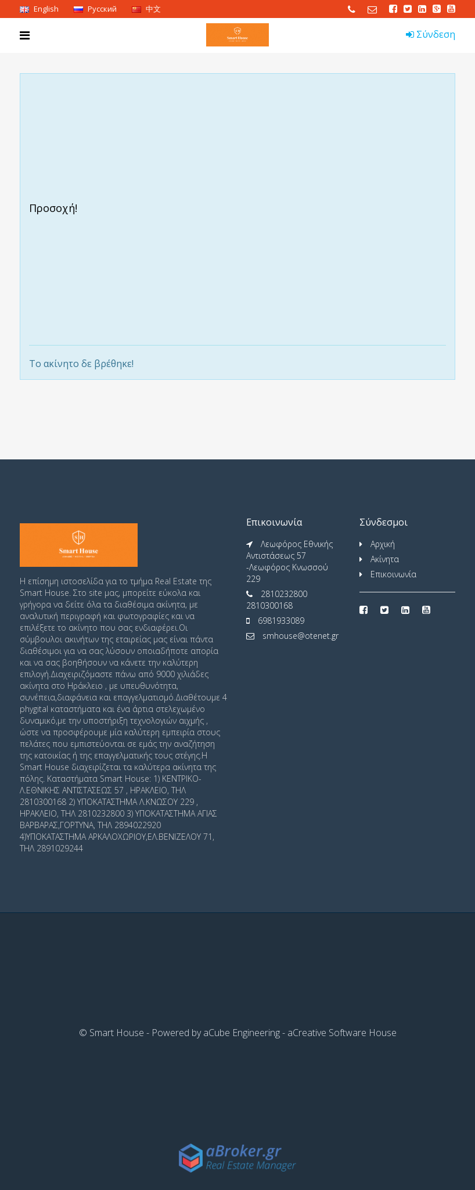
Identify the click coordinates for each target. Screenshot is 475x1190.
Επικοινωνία (393, 574)
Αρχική (382, 543)
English (39, 8)
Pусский (95, 8)
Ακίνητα (384, 559)
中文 (146, 8)
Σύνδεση (430, 34)
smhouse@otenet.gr (300, 635)
